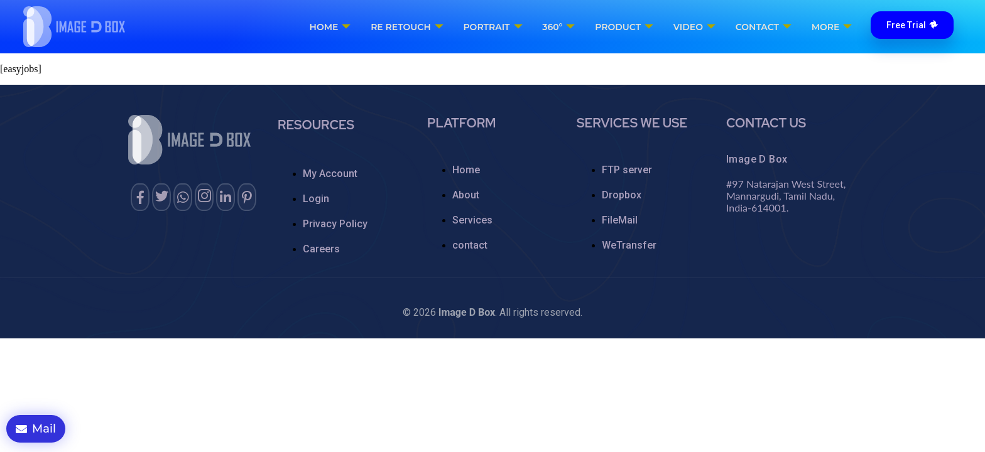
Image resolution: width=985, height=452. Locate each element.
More (830, 27)
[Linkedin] (225, 197)
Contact (763, 27)
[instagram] (204, 197)
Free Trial (912, 25)
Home (332, 27)
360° (559, 27)
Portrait (494, 27)
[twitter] (161, 197)
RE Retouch (409, 27)
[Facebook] (140, 197)
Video (694, 27)
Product (625, 27)
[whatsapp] (182, 197)
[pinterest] (246, 197)
